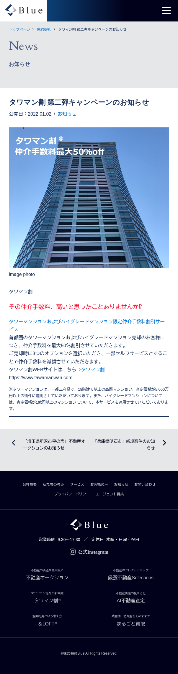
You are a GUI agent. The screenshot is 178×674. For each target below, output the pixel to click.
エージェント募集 (110, 494)
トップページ (19, 29)
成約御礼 (44, 29)
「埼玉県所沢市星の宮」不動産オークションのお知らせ (54, 445)
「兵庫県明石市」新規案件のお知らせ (124, 445)
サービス (77, 484)
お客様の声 (99, 484)
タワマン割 (93, 369)
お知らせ (67, 114)
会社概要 (29, 484)
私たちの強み (53, 484)
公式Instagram (89, 552)
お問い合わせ (145, 484)
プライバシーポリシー (71, 494)
